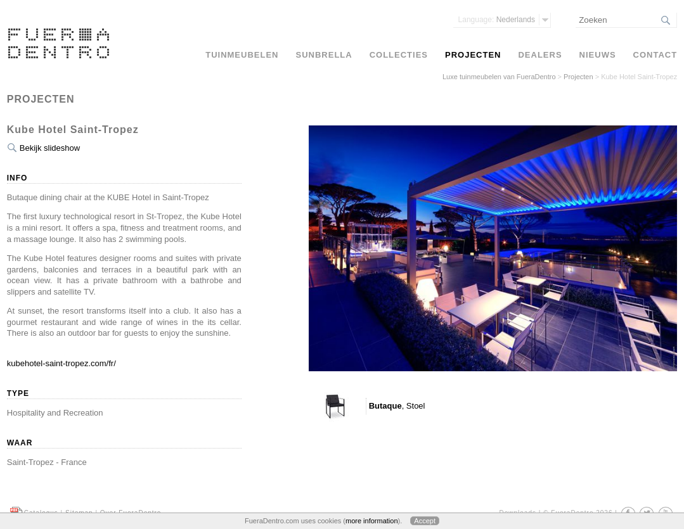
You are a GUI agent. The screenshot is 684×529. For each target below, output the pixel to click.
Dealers (540, 55)
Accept (425, 521)
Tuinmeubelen (241, 55)
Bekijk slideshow (50, 148)
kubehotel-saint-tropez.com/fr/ (61, 363)
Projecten (578, 76)
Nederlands (496, 19)
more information (371, 521)
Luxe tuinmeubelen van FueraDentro (499, 76)
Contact (655, 55)
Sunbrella (323, 55)
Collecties (399, 55)
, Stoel (397, 406)
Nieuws (597, 55)
